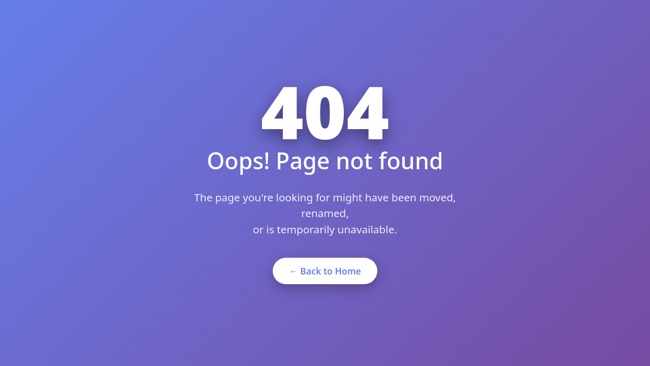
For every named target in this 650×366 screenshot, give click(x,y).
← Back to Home (325, 271)
